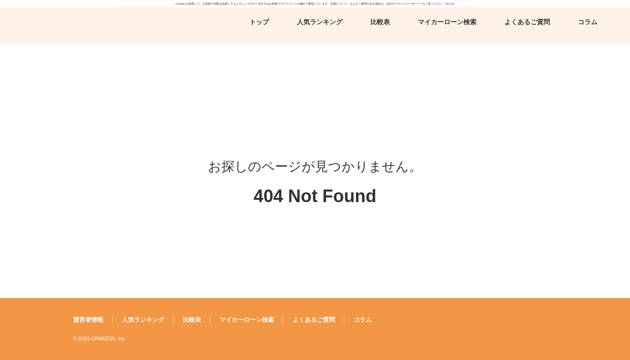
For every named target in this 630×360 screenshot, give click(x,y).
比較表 (380, 22)
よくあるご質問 (527, 22)
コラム (587, 22)
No (452, 3)
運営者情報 (88, 319)
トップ (259, 22)
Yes (447, 3)
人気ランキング (319, 22)
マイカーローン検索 (447, 22)
